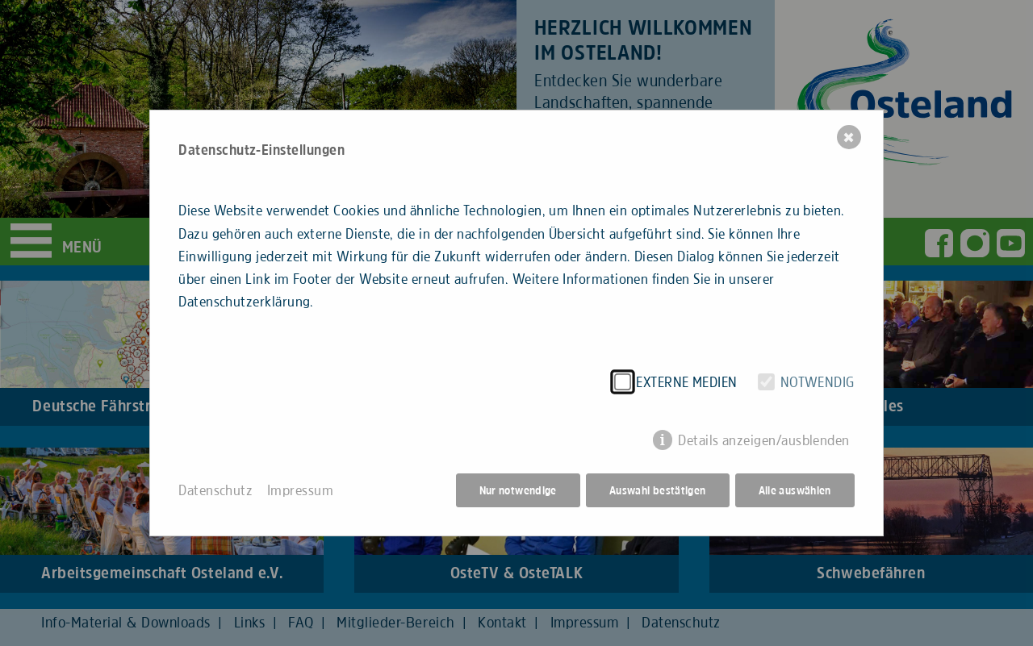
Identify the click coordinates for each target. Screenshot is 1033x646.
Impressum (300, 490)
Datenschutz (215, 490)
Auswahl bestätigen (657, 490)
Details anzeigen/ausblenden (764, 440)
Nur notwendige (518, 490)
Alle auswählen (795, 490)
